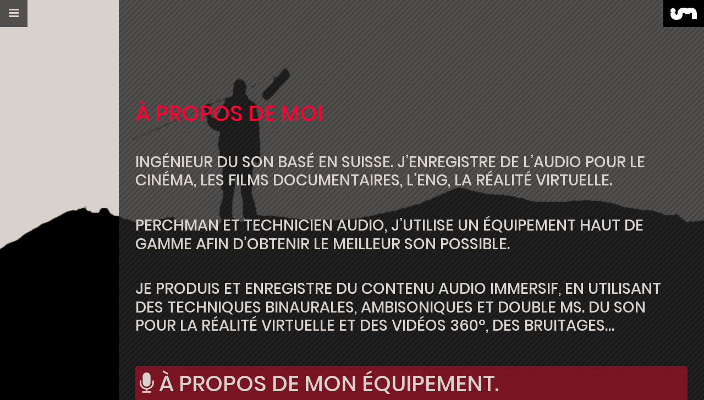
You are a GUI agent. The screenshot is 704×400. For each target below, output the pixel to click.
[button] (14, 13)
